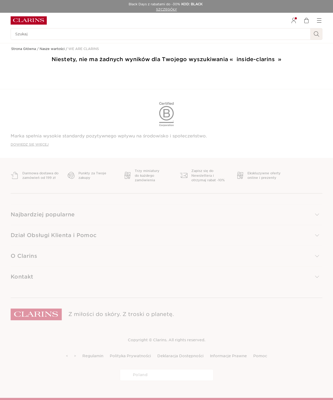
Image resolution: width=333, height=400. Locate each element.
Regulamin (92, 356)
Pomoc (260, 356)
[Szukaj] (161, 34)
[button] (166, 214)
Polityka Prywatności (130, 356)
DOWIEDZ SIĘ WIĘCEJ (30, 144)
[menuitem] (293, 20)
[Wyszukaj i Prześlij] (316, 34)
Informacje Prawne (228, 356)
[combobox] (166, 375)
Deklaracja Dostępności (180, 356)
